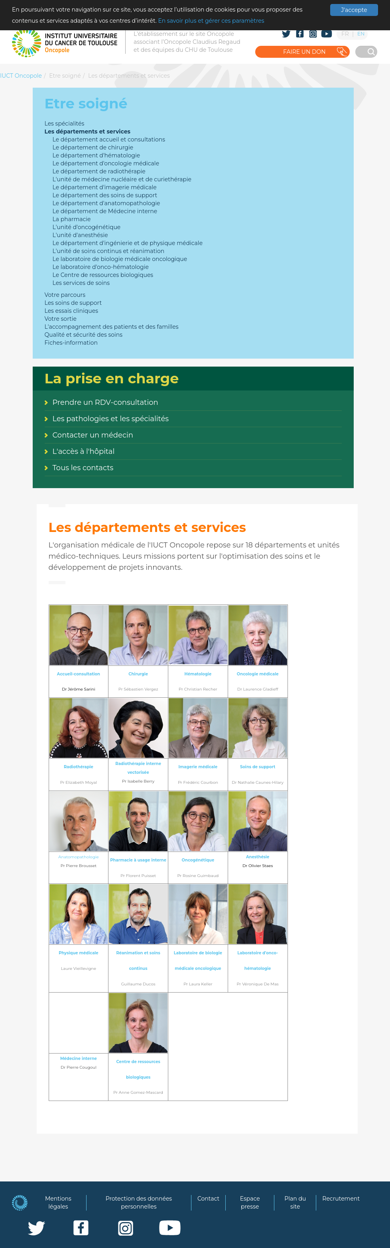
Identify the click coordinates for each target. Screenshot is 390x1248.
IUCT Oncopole (21, 75)
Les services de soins (81, 282)
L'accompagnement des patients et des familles (112, 326)
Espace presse (250, 1202)
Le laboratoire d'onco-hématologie (101, 267)
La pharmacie (72, 219)
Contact (208, 1198)
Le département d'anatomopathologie (106, 203)
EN (360, 34)
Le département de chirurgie (93, 147)
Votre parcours (65, 294)
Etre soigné (65, 75)
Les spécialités (65, 123)
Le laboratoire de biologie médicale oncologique (120, 259)
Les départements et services (129, 75)
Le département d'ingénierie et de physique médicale (128, 243)
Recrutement (341, 1198)
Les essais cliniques (71, 310)
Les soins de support (73, 302)
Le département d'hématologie (96, 155)
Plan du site (295, 1202)
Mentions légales (58, 1202)
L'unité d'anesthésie (80, 235)
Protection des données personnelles (139, 1202)
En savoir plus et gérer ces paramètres (211, 20)
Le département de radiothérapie (99, 171)
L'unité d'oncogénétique (87, 227)
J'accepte (354, 10)
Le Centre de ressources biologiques (103, 275)
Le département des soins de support (105, 195)
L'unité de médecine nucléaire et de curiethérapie (122, 179)
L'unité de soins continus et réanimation (109, 251)
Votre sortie (61, 318)
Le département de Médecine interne (105, 211)
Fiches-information (71, 342)
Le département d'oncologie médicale (106, 163)
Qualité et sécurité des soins (84, 334)
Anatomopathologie (78, 856)
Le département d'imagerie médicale (105, 187)
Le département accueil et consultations (109, 139)
